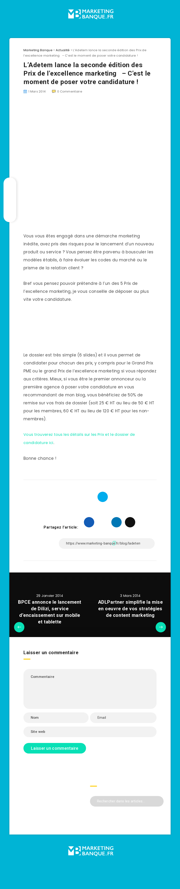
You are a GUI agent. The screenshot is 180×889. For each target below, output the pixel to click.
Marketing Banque (37, 50)
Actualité (63, 50)
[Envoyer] (158, 800)
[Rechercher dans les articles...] (127, 801)
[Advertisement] (90, 139)
